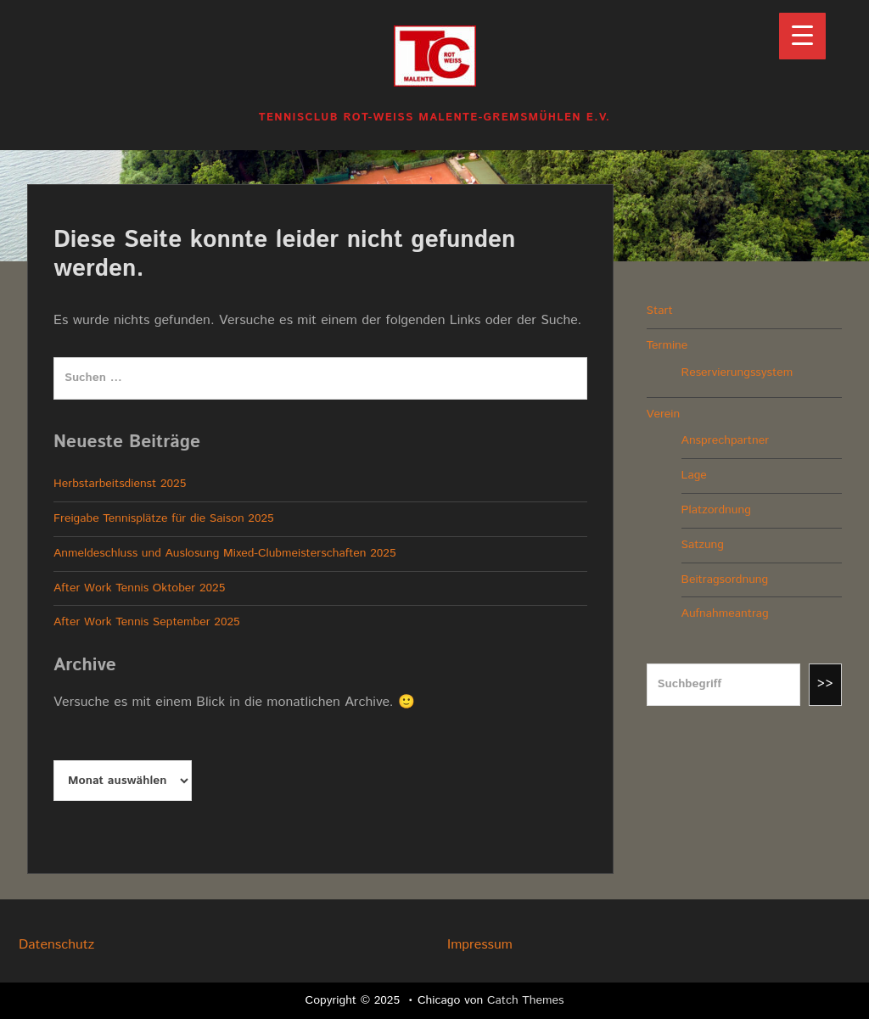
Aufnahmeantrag (725, 613)
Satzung (702, 544)
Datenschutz (56, 945)
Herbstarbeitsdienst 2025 (119, 483)
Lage (694, 475)
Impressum (480, 945)
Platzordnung (716, 509)
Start (660, 310)
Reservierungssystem (737, 372)
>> (825, 683)
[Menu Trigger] (802, 36)
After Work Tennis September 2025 (146, 621)
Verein (664, 414)
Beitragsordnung (725, 579)
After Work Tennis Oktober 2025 (139, 587)
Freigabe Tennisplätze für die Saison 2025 (163, 518)
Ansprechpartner (725, 440)
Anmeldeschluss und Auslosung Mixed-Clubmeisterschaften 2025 (224, 553)
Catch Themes (525, 1000)
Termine (667, 345)
